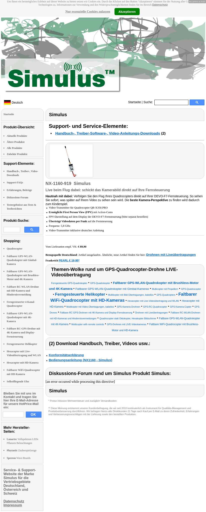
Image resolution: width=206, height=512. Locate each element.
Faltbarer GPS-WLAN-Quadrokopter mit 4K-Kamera (20, 317)
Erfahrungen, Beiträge (19, 190)
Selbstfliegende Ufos (18, 381)
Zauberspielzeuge (22, 450)
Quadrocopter (14, 248)
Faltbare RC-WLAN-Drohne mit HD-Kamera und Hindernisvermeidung (23, 290)
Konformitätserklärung (66, 355)
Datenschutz (160, 4)
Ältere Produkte (16, 141)
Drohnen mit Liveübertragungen (171, 254)
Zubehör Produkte (17, 154)
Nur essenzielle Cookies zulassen (87, 11)
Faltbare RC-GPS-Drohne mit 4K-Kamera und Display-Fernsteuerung (23, 332)
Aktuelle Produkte (17, 135)
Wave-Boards (19, 458)
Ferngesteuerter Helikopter (22, 344)
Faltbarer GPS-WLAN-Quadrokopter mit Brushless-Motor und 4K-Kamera (23, 275)
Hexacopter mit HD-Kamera (22, 362)
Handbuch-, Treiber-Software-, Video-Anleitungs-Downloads (107, 133)
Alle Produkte (14, 148)
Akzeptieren (127, 11)
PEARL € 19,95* (69, 260)
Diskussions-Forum (17, 197)
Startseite (134, 102)
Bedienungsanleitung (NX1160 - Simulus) (80, 360)
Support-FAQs (15, 182)
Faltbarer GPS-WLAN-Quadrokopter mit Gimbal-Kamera (22, 260)
